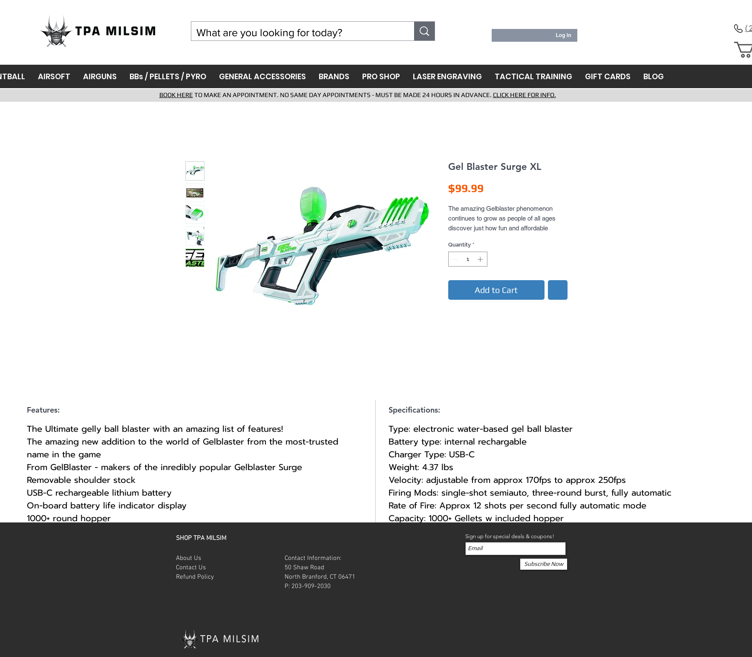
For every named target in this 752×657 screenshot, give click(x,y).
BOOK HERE (176, 94)
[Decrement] (454, 259)
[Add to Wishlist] (558, 290)
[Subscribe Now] (543, 564)
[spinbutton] (467, 259)
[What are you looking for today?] (296, 32)
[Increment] (481, 259)
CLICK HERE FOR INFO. (524, 94)
